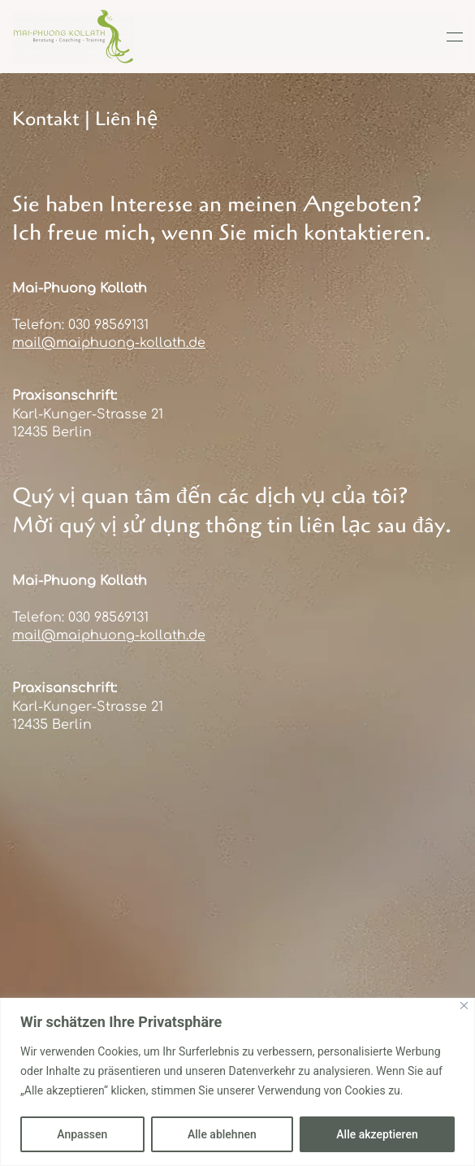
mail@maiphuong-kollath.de (108, 343)
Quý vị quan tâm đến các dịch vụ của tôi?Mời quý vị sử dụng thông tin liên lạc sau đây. (231, 510)
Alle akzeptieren (376, 1134)
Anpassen (82, 1134)
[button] (455, 36)
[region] (237, 1082)
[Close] (464, 1005)
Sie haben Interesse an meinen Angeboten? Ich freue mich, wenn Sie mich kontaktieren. (221, 218)
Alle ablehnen (222, 1134)
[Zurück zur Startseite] (73, 36)
